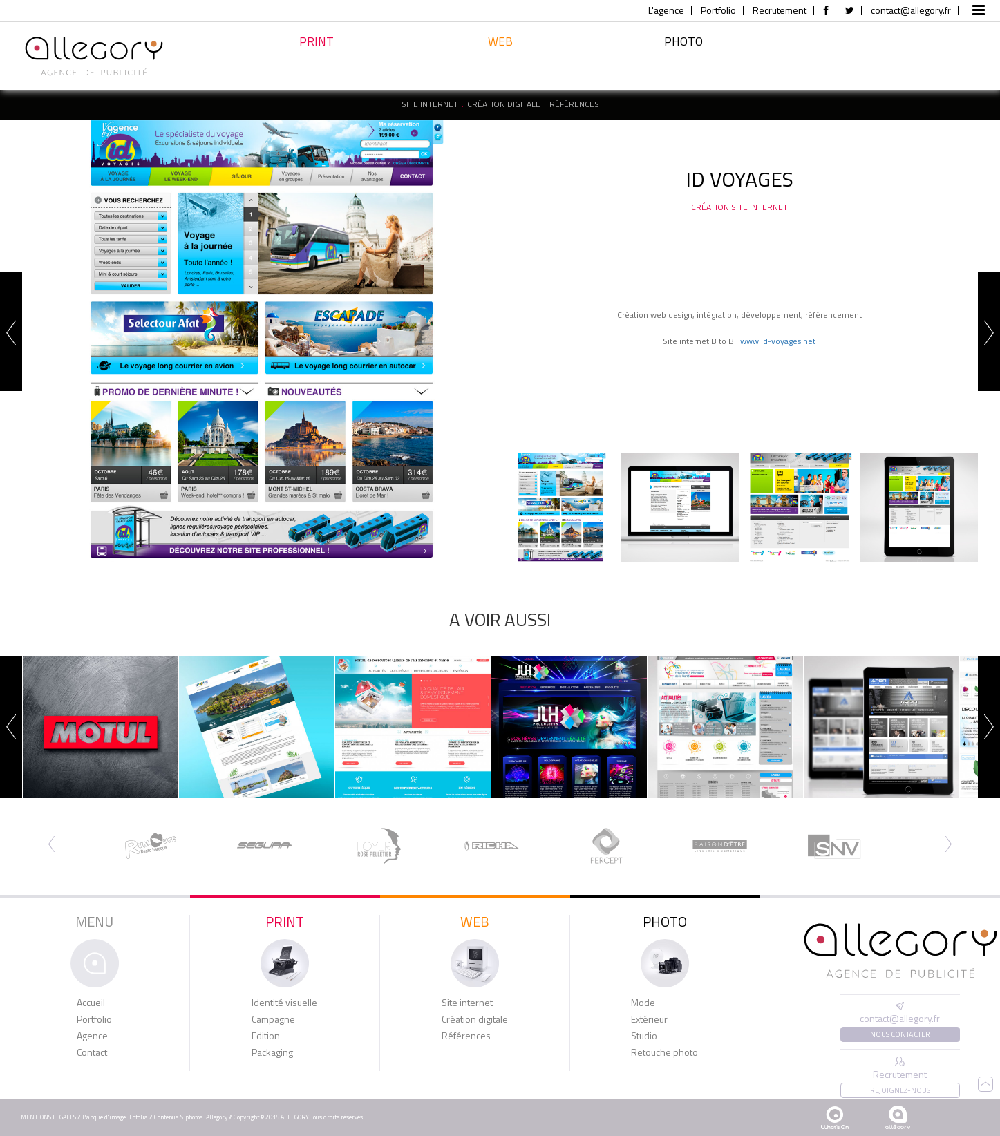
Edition (266, 1036)
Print (316, 60)
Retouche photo (664, 1052)
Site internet (430, 104)
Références (574, 104)
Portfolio (718, 10)
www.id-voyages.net (777, 341)
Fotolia (138, 1117)
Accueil (91, 1002)
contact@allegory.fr (911, 10)
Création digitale (503, 104)
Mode (643, 1002)
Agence (92, 1036)
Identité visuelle (284, 1002)
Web (500, 63)
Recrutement (779, 10)
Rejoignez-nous (900, 1090)
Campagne (273, 1019)
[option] (261, 341)
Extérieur (649, 1019)
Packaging (272, 1052)
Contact (92, 1052)
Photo (683, 57)
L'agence (666, 10)
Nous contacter (900, 1034)
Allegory (216, 1117)
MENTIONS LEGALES (48, 1117)
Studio (644, 1036)
